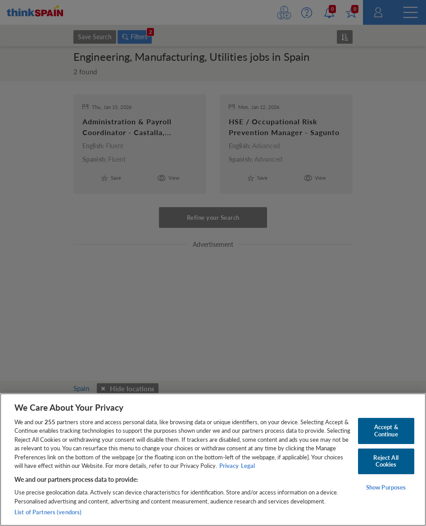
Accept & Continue (386, 430)
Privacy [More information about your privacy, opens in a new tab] (229, 465)
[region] (213, 459)
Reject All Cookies (385, 461)
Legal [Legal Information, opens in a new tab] (248, 465)
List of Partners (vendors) (48, 512)
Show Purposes (386, 487)
